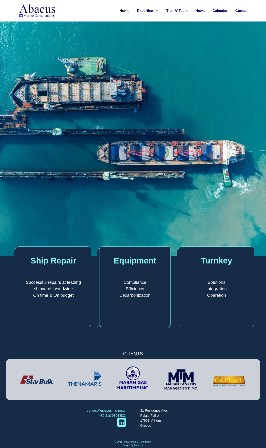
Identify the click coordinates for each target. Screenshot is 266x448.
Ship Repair (53, 260)
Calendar (219, 11)
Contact (242, 11)
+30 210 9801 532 (112, 416)
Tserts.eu (138, 445)
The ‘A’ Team (177, 11)
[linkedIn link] (121, 422)
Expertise (149, 11)
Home (124, 11)
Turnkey (216, 260)
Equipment (135, 260)
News (200, 11)
